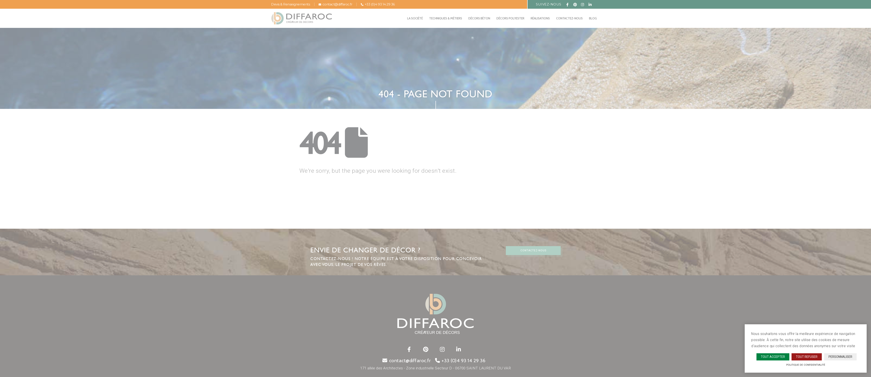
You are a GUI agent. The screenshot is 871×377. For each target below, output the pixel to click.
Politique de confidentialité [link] (805, 364)
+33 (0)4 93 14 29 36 (378, 4)
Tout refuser (806, 356)
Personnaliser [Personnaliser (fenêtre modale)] (840, 356)
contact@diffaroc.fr (335, 4)
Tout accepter (773, 356)
